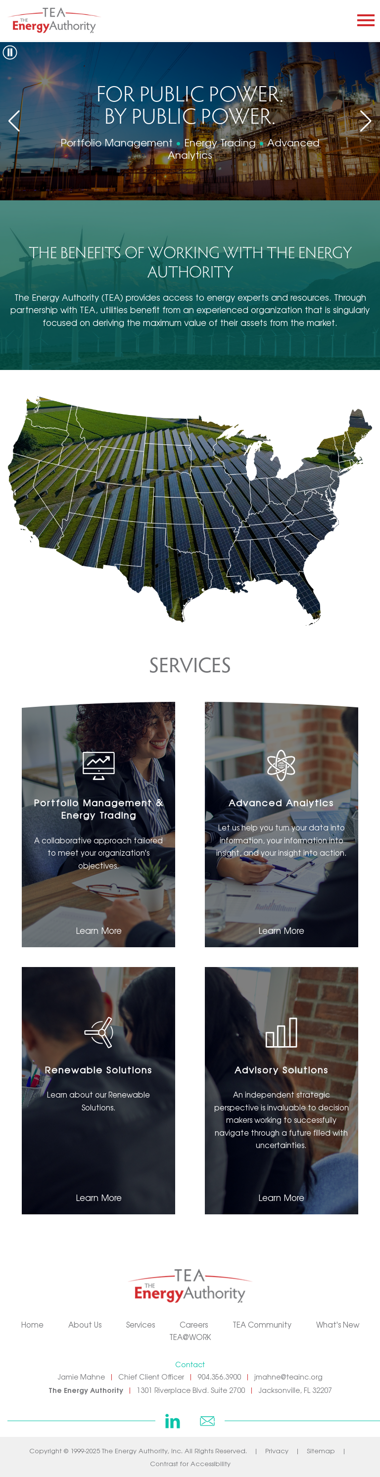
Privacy (276, 1450)
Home (32, 1324)
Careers (194, 1324)
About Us (84, 1324)
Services (140, 1324)
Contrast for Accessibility (190, 1463)
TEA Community (262, 1324)
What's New (337, 1324)
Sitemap (321, 1450)
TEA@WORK (190, 1337)
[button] (366, 121)
